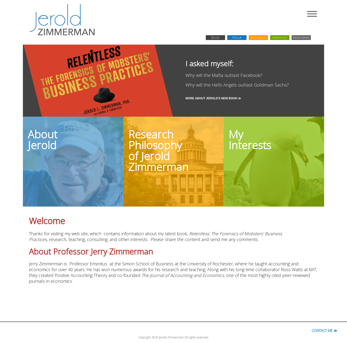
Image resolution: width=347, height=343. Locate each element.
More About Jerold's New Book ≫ (213, 98)
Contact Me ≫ (324, 330)
